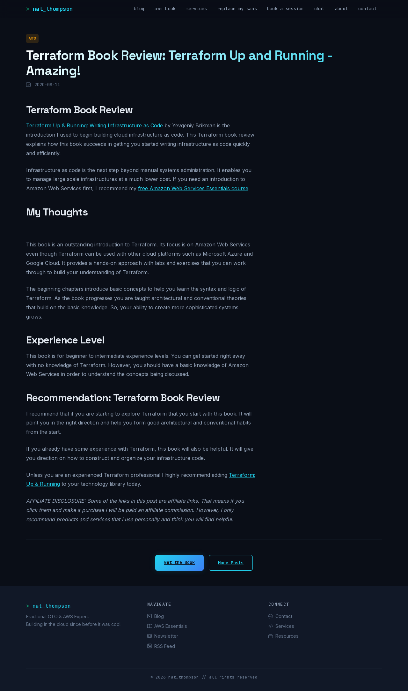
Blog (155, 616)
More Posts (231, 563)
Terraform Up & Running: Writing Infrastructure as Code (94, 125)
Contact (280, 616)
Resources (283, 636)
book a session (285, 8)
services (196, 8)
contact (367, 8)
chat (319, 8)
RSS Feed (161, 646)
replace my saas (237, 8)
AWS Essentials (167, 626)
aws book (165, 8)
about (341, 8)
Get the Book (179, 562)
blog (139, 8)
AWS (32, 38)
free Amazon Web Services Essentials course (193, 188)
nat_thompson (53, 8)
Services (281, 626)
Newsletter (162, 636)
